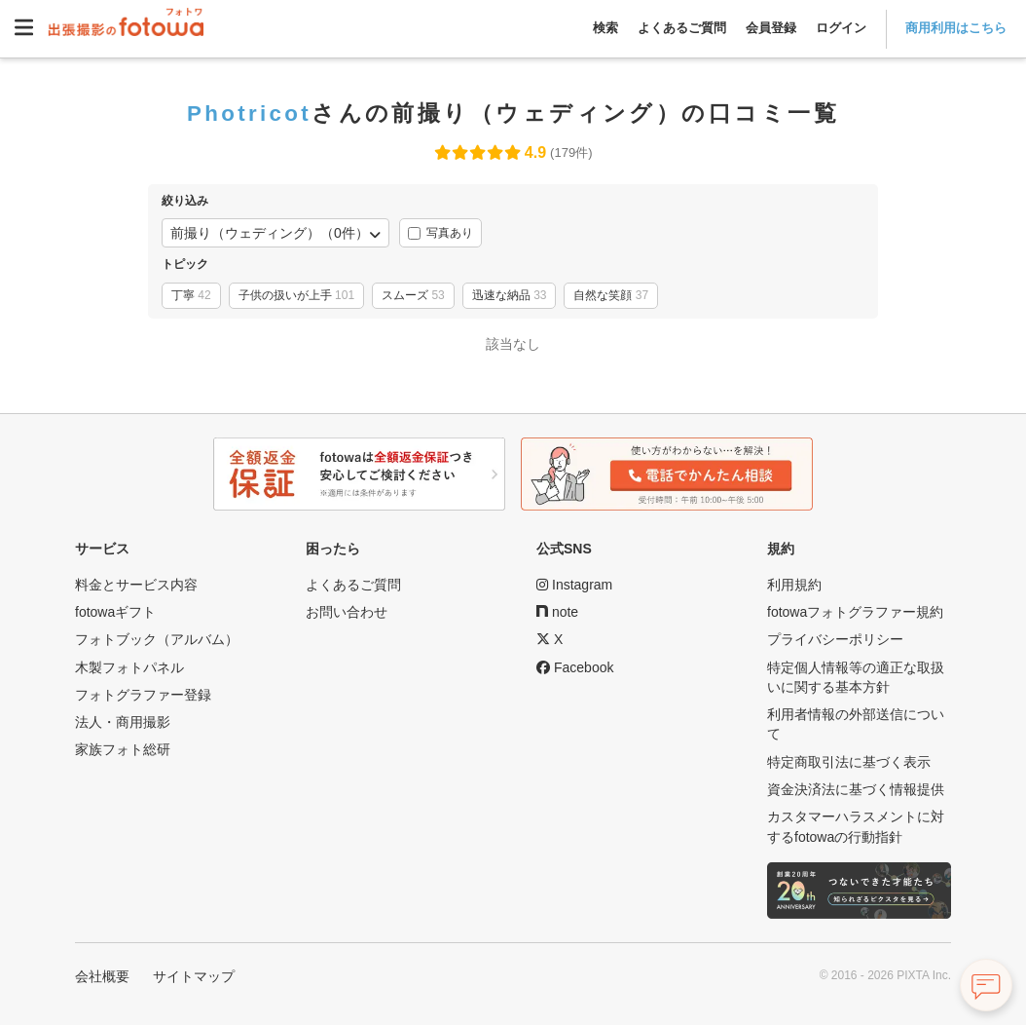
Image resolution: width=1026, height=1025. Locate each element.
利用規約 (794, 584)
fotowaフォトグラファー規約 (855, 612)
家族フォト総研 (122, 749)
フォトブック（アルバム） (156, 639)
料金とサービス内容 (136, 584)
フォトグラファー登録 (143, 694)
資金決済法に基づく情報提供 (855, 789)
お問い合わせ (346, 612)
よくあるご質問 (682, 27)
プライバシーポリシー (835, 639)
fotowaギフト (115, 612)
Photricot (249, 113)
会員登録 (771, 27)
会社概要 (102, 976)
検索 (605, 27)
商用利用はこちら (956, 27)
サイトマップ (194, 976)
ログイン (841, 27)
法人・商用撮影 (122, 722)
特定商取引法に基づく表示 (849, 762)
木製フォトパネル (129, 667)
